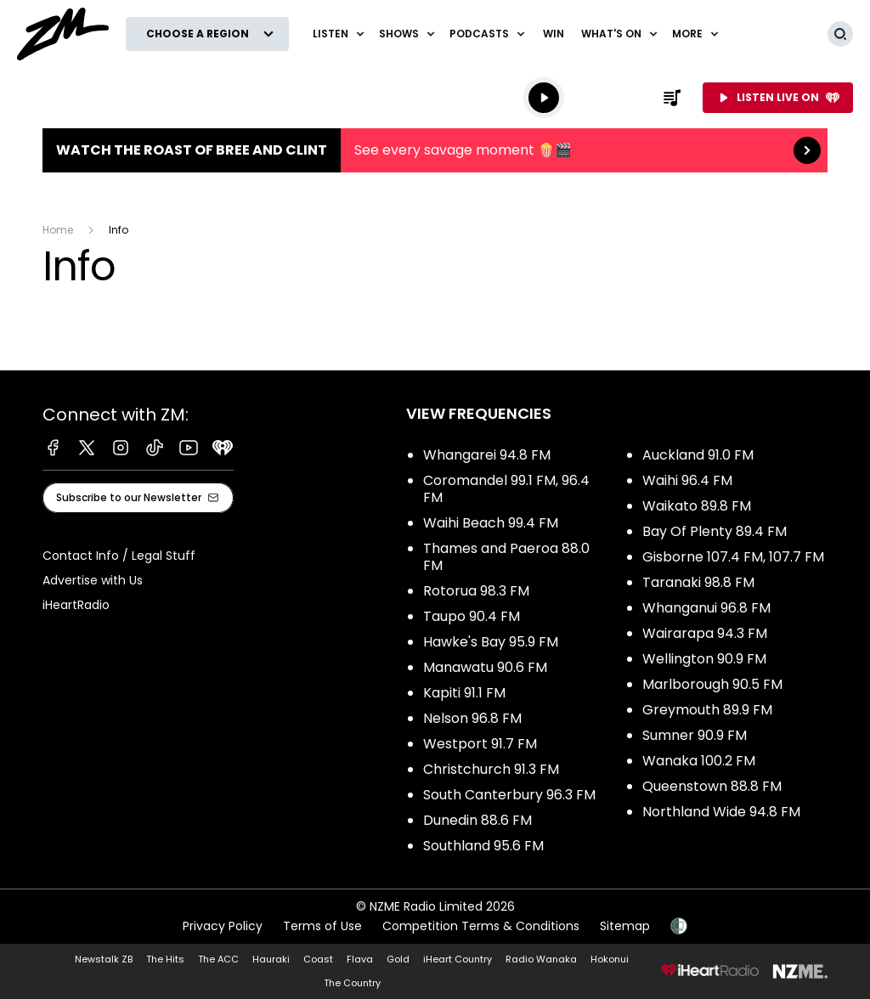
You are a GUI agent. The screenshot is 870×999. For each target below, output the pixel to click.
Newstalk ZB (104, 959)
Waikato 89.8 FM (696, 506)
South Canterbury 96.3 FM (509, 794)
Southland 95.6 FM (483, 845)
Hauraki (271, 959)
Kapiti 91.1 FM (464, 693)
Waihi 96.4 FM (687, 480)
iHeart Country (457, 959)
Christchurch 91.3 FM (491, 769)
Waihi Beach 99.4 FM (490, 523)
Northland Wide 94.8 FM (721, 811)
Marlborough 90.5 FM (712, 684)
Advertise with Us (92, 580)
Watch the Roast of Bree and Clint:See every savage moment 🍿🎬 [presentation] (435, 150)
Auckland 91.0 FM (698, 455)
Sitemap (625, 925)
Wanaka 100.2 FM (698, 760)
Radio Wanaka (541, 959)
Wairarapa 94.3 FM (704, 633)
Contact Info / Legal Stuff (118, 555)
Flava (360, 959)
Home (57, 230)
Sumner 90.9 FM (694, 735)
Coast (318, 959)
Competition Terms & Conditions (480, 925)
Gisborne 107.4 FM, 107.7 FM (733, 557)
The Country (352, 983)
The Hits (165, 959)
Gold (398, 959)
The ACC (218, 959)
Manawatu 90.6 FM (485, 667)
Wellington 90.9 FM (704, 659)
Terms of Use (322, 925)
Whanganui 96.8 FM (706, 608)
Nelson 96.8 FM (472, 718)
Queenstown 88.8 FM (712, 786)
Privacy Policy (223, 925)
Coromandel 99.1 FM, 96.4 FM (506, 489)
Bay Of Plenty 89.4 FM (714, 531)
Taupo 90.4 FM (471, 616)
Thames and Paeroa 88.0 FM (506, 557)
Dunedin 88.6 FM (477, 820)
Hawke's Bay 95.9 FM (490, 642)
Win (553, 33)
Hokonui (609, 959)
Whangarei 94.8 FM (487, 455)
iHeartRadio (76, 604)
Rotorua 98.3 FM (476, 591)
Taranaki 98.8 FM (698, 582)
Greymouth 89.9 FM (707, 710)
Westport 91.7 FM (480, 743)
